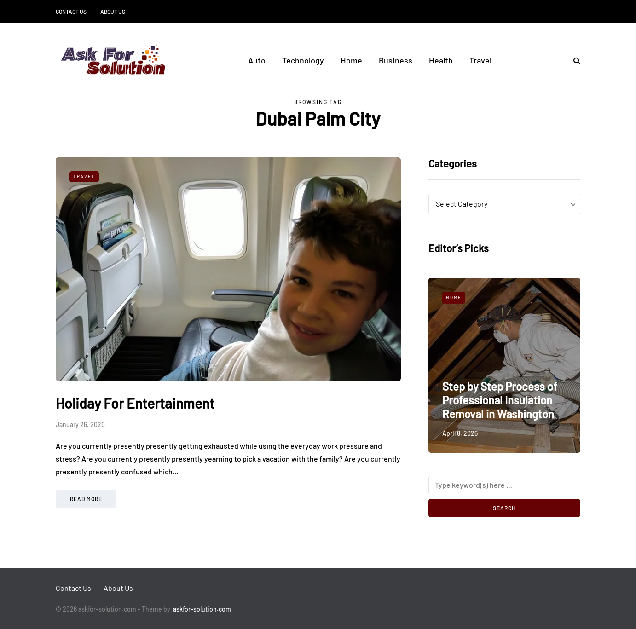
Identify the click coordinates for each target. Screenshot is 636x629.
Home (351, 60)
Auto (257, 60)
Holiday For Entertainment (135, 403)
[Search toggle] (573, 60)
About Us (112, 11)
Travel (480, 60)
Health (441, 60)
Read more (86, 499)
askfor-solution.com (202, 609)
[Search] (504, 485)
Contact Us (71, 11)
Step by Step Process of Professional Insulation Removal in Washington (499, 400)
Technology (303, 60)
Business (395, 60)
